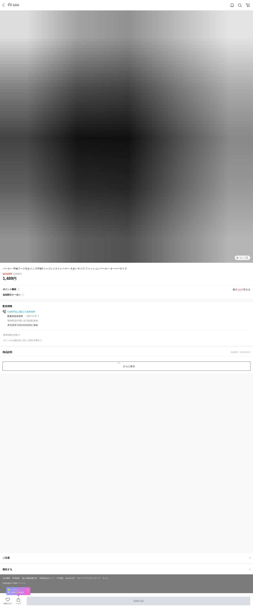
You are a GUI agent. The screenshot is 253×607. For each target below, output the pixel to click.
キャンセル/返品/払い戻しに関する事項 (21, 340)
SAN (16, 5)
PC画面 (60, 578)
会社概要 (6, 578)
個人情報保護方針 (29, 578)
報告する (126, 569)
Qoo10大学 (70, 578)
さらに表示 (128, 366)
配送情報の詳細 (10, 335)
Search (240, 5)
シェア (18, 603)
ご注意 (126, 557)
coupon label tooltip (22, 295)
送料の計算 (31, 316)
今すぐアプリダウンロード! (88, 578)
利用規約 (16, 578)
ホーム (105, 578)
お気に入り (7, 603)
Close (27, 590)
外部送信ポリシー (47, 578)
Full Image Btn (246, 257)
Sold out (138, 602)
